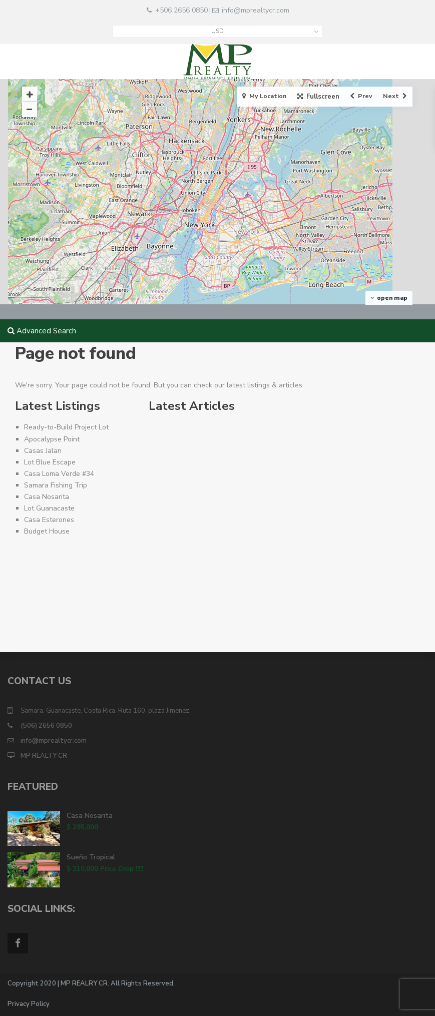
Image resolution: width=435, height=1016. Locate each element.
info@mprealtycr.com (255, 10)
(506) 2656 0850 (46, 725)
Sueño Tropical (91, 857)
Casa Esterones (49, 520)
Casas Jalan (43, 450)
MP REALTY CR (44, 755)
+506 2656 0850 (181, 10)
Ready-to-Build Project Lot (66, 427)
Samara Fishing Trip (55, 485)
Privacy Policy (29, 1003)
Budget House (47, 531)
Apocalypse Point (52, 439)
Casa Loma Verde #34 (59, 473)
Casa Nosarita (46, 496)
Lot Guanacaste (49, 508)
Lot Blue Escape (50, 462)
